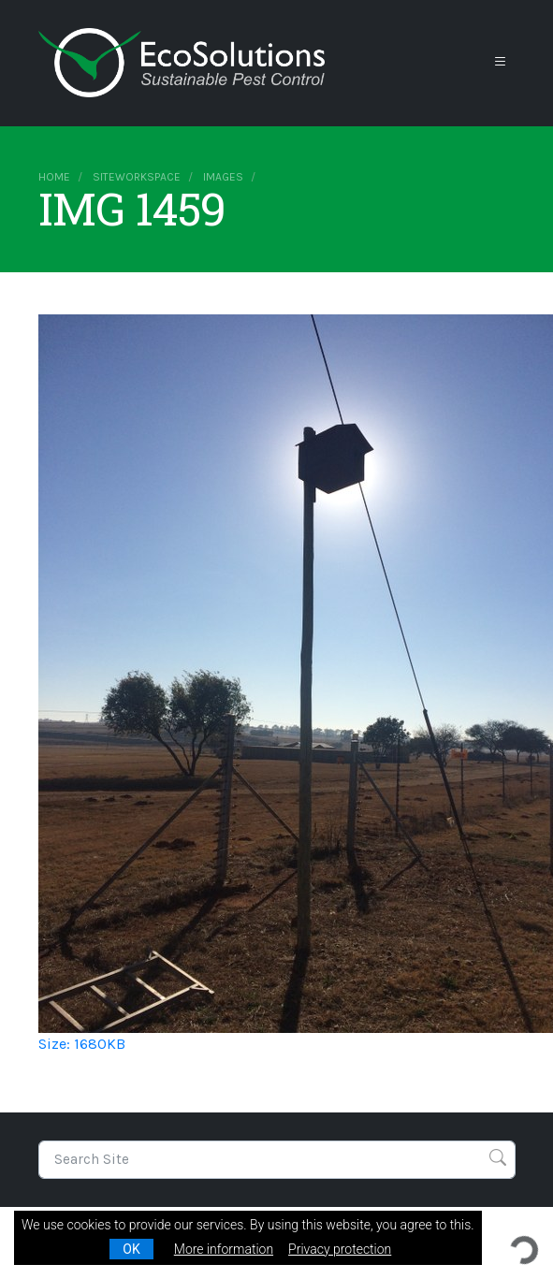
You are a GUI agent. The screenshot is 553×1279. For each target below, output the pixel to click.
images (223, 176)
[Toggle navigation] (501, 62)
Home (54, 176)
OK (131, 1249)
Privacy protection (339, 1249)
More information (223, 1249)
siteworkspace (137, 176)
